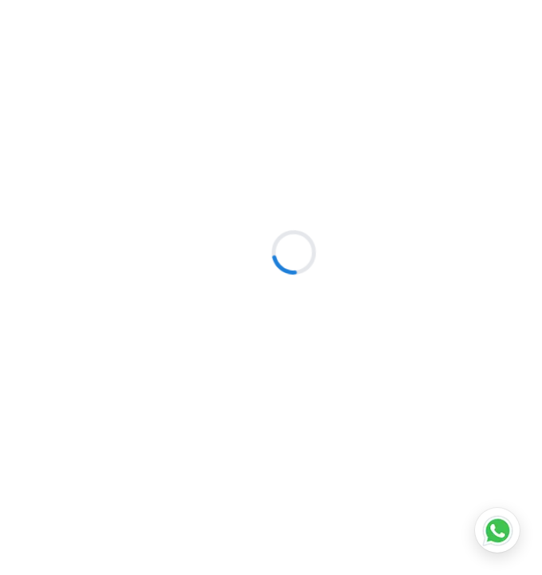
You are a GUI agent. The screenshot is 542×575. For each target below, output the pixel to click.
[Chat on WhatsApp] (497, 530)
